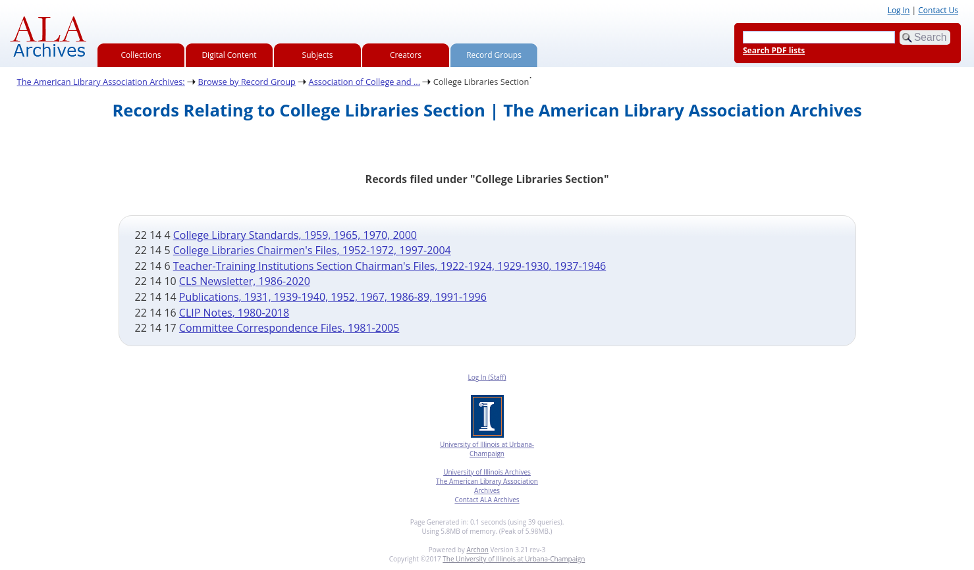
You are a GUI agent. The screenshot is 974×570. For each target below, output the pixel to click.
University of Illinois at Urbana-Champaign (487, 449)
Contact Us (938, 10)
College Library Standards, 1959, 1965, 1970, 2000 (295, 235)
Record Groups (494, 55)
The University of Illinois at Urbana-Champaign (514, 558)
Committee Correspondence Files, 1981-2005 (289, 328)
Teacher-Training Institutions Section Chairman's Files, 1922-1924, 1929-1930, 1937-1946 (390, 266)
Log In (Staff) (487, 377)
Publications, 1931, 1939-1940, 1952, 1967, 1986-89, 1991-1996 (333, 297)
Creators (405, 55)
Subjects (317, 55)
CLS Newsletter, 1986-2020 (244, 281)
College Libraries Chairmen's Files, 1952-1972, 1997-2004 (312, 250)
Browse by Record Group (247, 82)
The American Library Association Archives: (101, 82)
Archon (477, 549)
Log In (899, 10)
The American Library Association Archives (487, 486)
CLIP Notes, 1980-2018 (234, 312)
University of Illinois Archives (487, 472)
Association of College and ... (365, 82)
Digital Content (229, 55)
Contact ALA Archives (486, 499)
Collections (141, 55)
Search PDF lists (774, 50)
